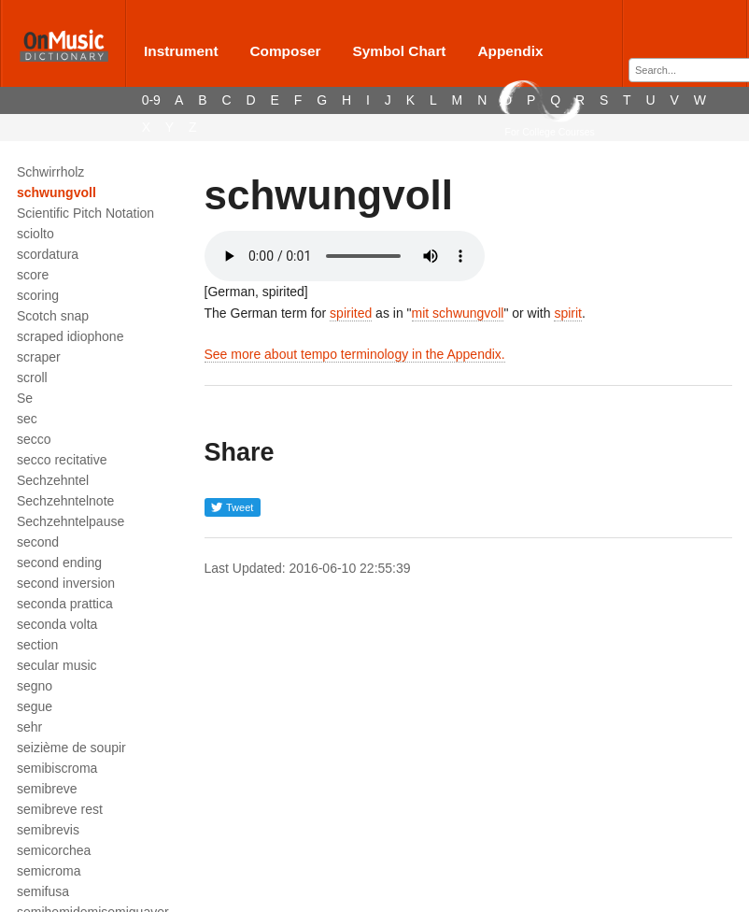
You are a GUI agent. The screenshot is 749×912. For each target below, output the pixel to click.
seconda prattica (65, 603)
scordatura (47, 254)
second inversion (66, 583)
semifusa (43, 891)
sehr (29, 727)
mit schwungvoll (458, 313)
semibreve (47, 788)
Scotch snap (53, 315)
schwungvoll (56, 192)
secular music (57, 665)
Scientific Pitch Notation (85, 213)
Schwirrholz (50, 171)
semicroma (48, 870)
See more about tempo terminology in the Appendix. (355, 354)
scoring (38, 295)
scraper (39, 356)
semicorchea (54, 850)
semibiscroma (57, 768)
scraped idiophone (70, 336)
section (37, 644)
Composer (284, 51)
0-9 (151, 100)
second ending (59, 562)
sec (27, 418)
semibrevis (48, 829)
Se (25, 398)
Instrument (181, 51)
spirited (351, 313)
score (33, 274)
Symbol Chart (398, 51)
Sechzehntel (53, 480)
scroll (32, 377)
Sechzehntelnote (65, 500)
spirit (568, 313)
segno (34, 685)
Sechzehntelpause (70, 521)
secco (34, 439)
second (38, 541)
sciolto (35, 233)
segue (34, 706)
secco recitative (61, 459)
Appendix (510, 51)
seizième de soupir (71, 747)
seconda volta (57, 624)
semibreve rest (60, 809)
